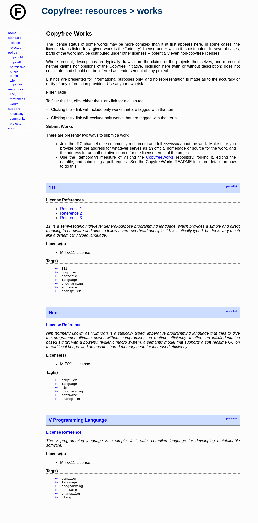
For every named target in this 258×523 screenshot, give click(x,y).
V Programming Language (78, 429)
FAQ (13, 94)
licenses (16, 43)
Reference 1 (71, 209)
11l (52, 187)
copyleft (15, 62)
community (18, 118)
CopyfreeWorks (160, 157)
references (17, 99)
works (14, 104)
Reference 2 (71, 213)
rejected (16, 48)
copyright (16, 57)
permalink (231, 186)
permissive (17, 67)
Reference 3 (71, 218)
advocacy (17, 114)
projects (15, 124)
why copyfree (16, 82)
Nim (53, 317)
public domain (15, 74)
